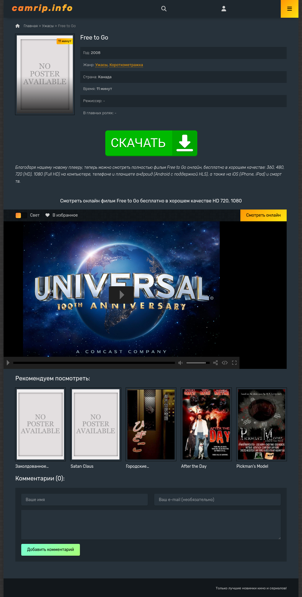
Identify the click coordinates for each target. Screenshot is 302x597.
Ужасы (101, 65)
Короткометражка (126, 65)
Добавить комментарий (50, 549)
